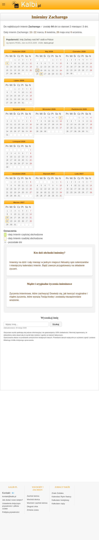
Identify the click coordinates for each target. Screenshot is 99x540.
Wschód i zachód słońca (37, 503)
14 (11, 67)
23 (19, 70)
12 (31, 63)
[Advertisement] (49, 366)
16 (19, 67)
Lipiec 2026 (19, 80)
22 (35, 32)
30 (19, 74)
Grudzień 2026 (19, 174)
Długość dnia (32, 506)
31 (61, 74)
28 (11, 74)
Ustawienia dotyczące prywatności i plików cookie (11, 506)
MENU (3, 4)
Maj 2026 (49, 51)
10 (23, 63)
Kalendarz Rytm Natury (61, 497)
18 (27, 67)
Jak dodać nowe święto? (12, 500)
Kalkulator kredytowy (60, 500)
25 (27, 70)
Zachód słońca (33, 496)
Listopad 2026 (19, 141)
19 (31, 67)
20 (7, 70)
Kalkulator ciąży (58, 503)
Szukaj (55, 324)
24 (23, 70)
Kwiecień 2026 (19, 51)
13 (7, 67)
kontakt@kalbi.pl (9, 496)
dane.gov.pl (48, 43)
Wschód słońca (33, 499)
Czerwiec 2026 (79, 51)
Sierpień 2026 (19, 109)
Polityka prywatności (10, 512)
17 (23, 67)
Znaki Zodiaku (58, 493)
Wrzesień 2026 (49, 109)
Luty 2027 (79, 174)
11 (27, 63)
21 (11, 70)
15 (31, 32)
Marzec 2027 (19, 202)
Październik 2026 (79, 109)
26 (58, 32)
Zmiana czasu (33, 510)
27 (7, 74)
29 (15, 74)
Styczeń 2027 (49, 174)
